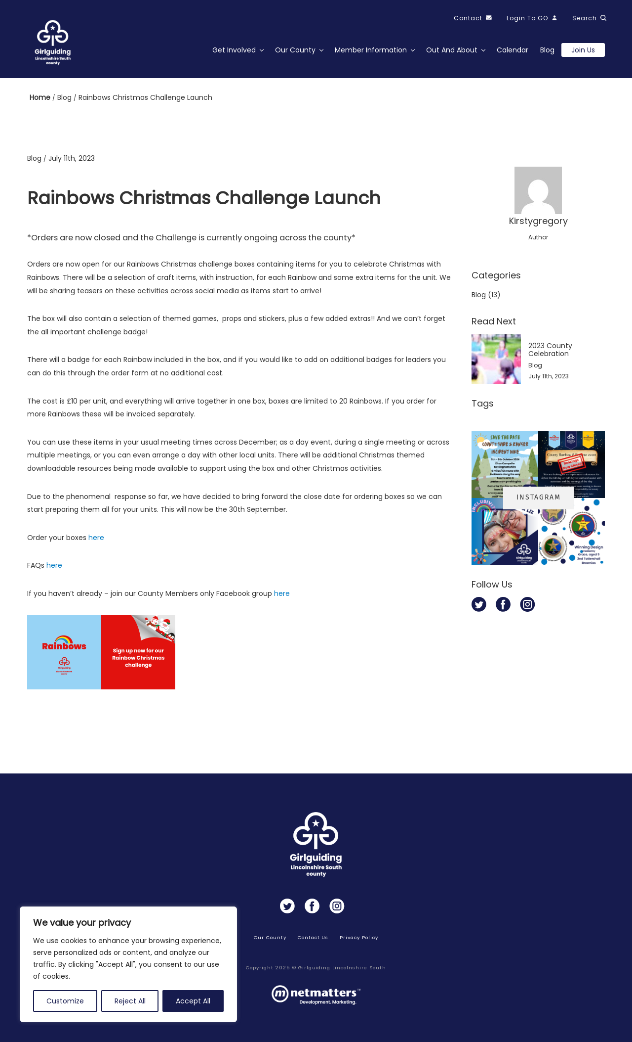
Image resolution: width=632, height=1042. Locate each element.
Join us (583, 50)
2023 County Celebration (550, 350)
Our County (295, 50)
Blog (547, 50)
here (96, 538)
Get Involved (234, 50)
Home (41, 97)
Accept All (193, 1001)
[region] (128, 964)
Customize (65, 1001)
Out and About (451, 50)
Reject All (130, 1001)
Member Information (371, 50)
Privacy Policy (359, 937)
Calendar (512, 50)
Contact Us (313, 937)
